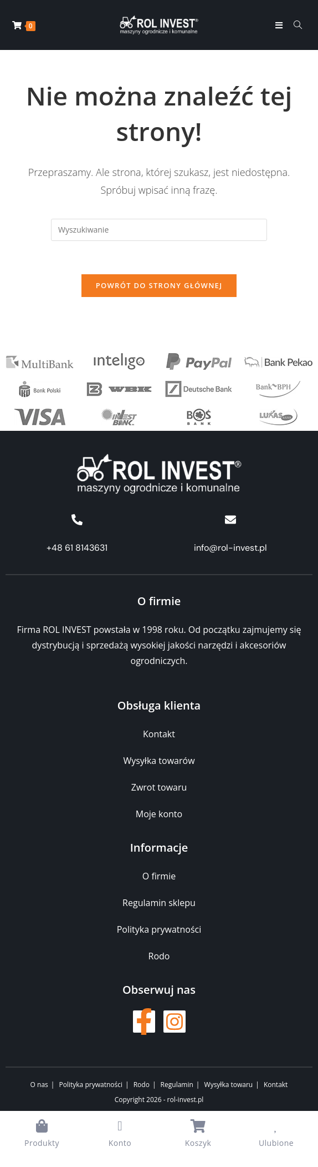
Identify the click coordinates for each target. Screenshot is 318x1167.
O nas (39, 1084)
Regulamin (177, 1084)
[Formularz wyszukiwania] (293, 25)
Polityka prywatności (90, 1084)
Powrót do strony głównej (159, 286)
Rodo (142, 1084)
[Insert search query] (159, 230)
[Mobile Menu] (280, 25)
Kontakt (276, 1084)
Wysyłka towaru (228, 1084)
